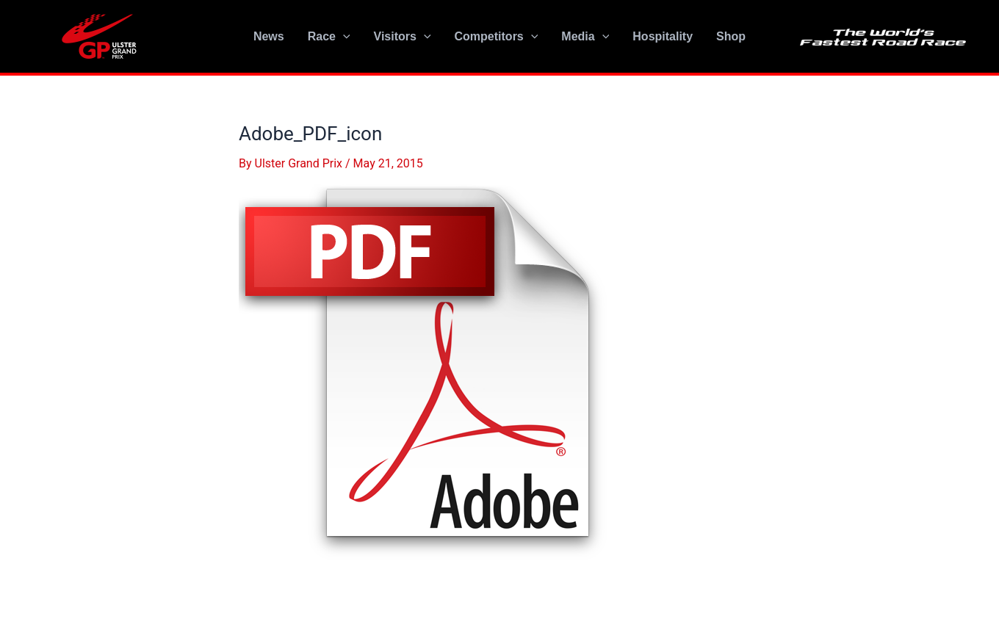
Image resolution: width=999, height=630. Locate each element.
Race (329, 37)
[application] (343, 37)
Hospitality (662, 36)
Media (585, 37)
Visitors (402, 37)
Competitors (496, 37)
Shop (731, 36)
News (268, 36)
